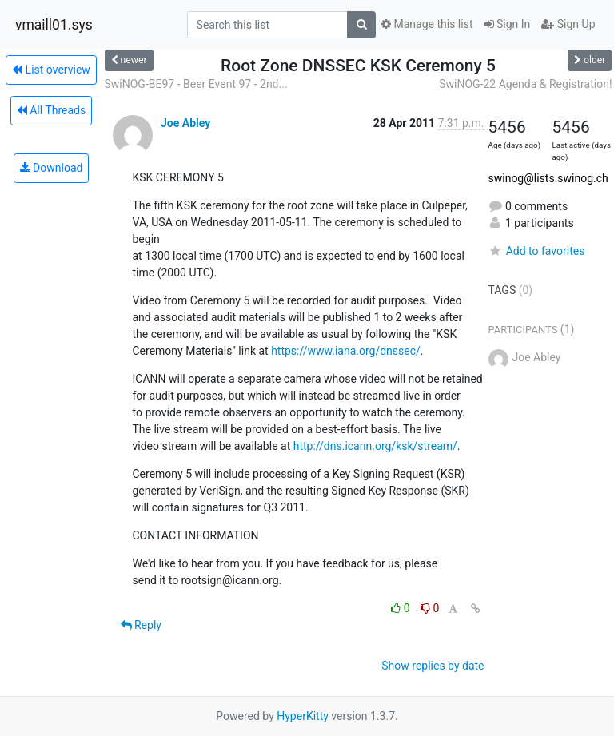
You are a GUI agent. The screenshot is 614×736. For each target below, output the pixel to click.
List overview (51, 69)
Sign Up (568, 24)
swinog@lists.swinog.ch (548, 178)
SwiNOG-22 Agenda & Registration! (525, 84)
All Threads (51, 110)
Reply (141, 625)
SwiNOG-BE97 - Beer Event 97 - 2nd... (196, 84)
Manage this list (426, 24)
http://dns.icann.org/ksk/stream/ (375, 446)
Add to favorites (536, 251)
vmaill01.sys (54, 25)
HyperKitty (303, 716)
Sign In (507, 24)
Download (51, 167)
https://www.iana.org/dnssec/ (346, 350)
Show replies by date (432, 665)
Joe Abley (185, 123)
